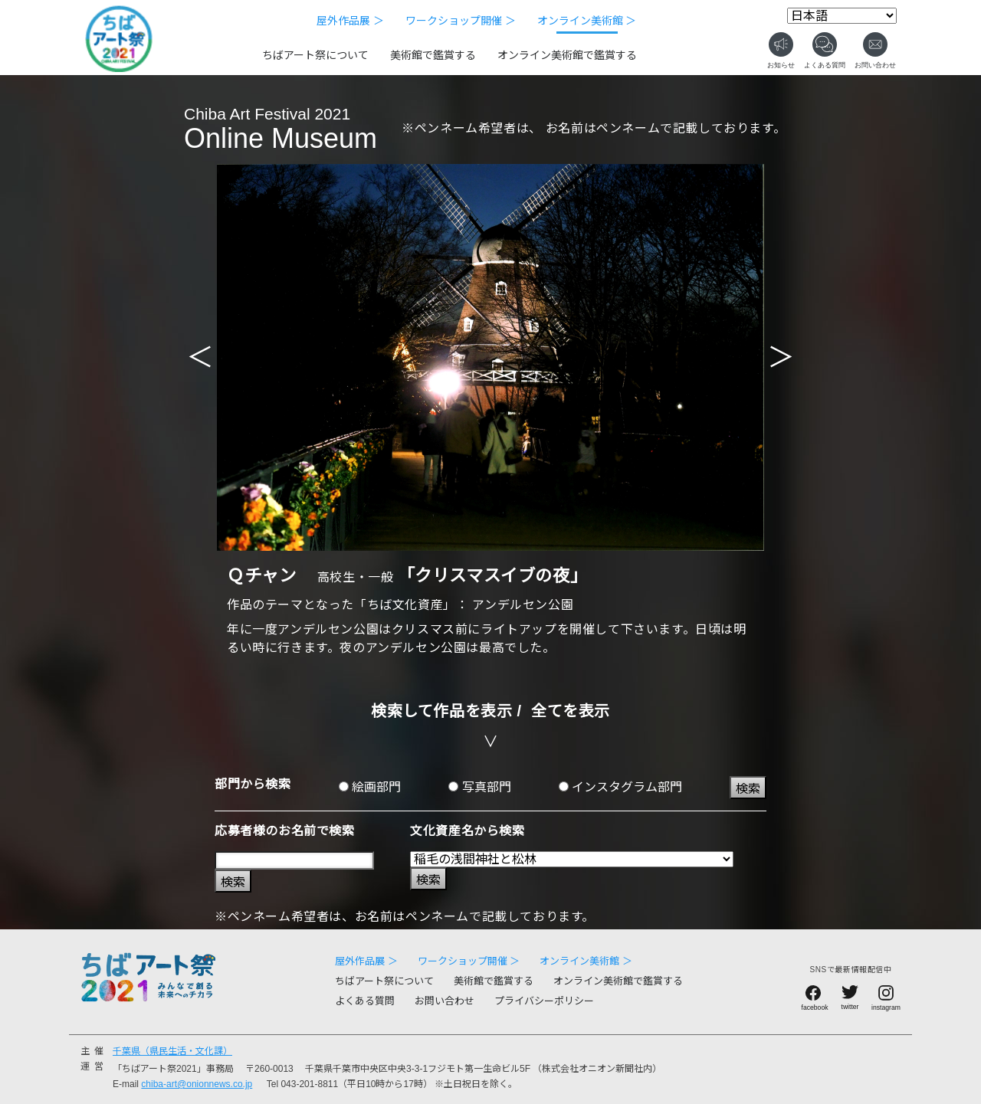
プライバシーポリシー (544, 1001)
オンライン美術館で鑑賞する (567, 55)
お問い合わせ (444, 1001)
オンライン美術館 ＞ (587, 21)
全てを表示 (570, 711)
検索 (748, 788)
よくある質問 (365, 1001)
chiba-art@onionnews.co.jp (196, 1084)
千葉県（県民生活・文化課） (172, 1051)
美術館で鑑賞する (433, 55)
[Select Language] (842, 16)
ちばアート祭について (315, 55)
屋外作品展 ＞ (350, 21)
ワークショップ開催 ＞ (460, 21)
